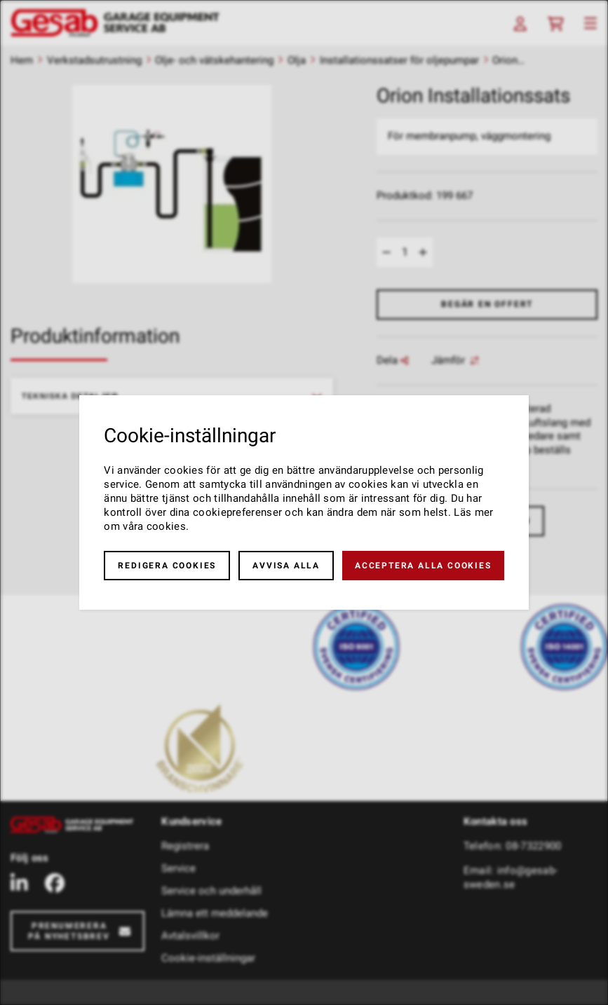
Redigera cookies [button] (167, 565)
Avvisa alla (286, 565)
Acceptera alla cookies (423, 565)
